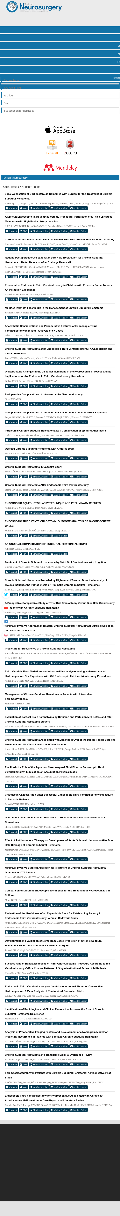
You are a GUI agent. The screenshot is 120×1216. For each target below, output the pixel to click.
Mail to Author (59, 208)
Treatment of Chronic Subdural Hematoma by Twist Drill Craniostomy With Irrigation (55, 562)
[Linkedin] (6, 622)
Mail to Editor (78, 208)
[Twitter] (6, 594)
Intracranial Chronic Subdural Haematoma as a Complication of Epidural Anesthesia (55, 430)
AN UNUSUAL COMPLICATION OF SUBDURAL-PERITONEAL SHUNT (46, 544)
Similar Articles (39, 208)
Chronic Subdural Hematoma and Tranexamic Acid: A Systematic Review (48, 1054)
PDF (23, 208)
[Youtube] (6, 608)
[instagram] (6, 635)
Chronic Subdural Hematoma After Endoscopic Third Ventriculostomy (47, 485)
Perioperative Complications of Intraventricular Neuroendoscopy (43, 394)
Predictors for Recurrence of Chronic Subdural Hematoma (40, 648)
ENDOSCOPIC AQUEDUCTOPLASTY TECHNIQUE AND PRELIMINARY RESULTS (53, 503)
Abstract (11, 208)
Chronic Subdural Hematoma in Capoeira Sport (33, 466)
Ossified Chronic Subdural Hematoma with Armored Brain (39, 448)
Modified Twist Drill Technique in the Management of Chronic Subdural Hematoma (54, 307)
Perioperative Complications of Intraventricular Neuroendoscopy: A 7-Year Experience (56, 412)
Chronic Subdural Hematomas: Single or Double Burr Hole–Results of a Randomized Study (59, 239)
